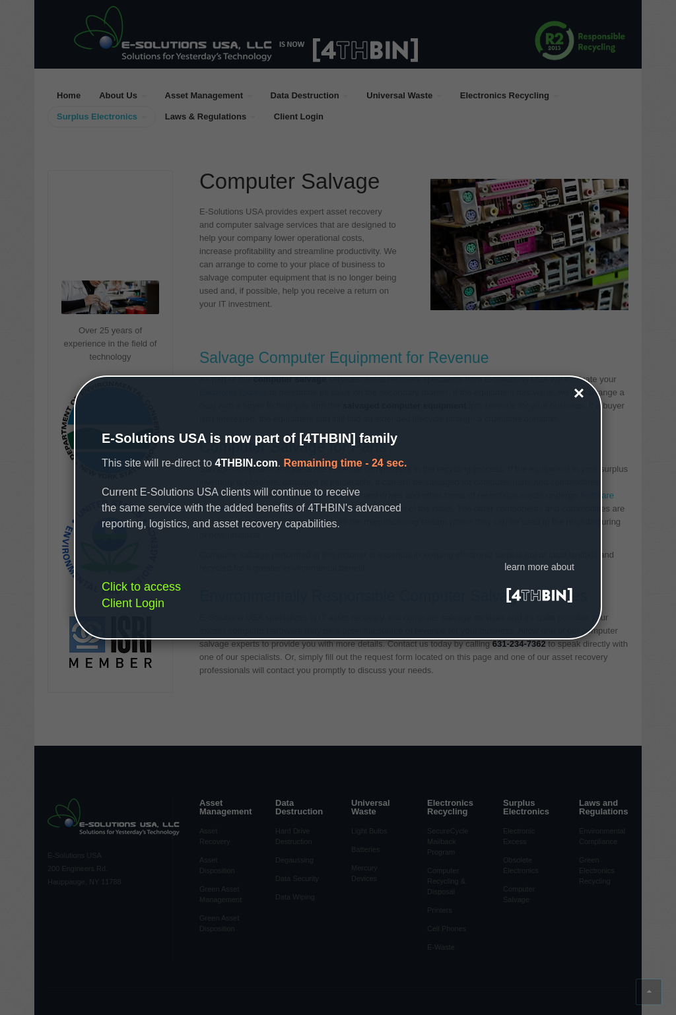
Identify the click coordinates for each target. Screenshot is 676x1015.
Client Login (133, 603)
